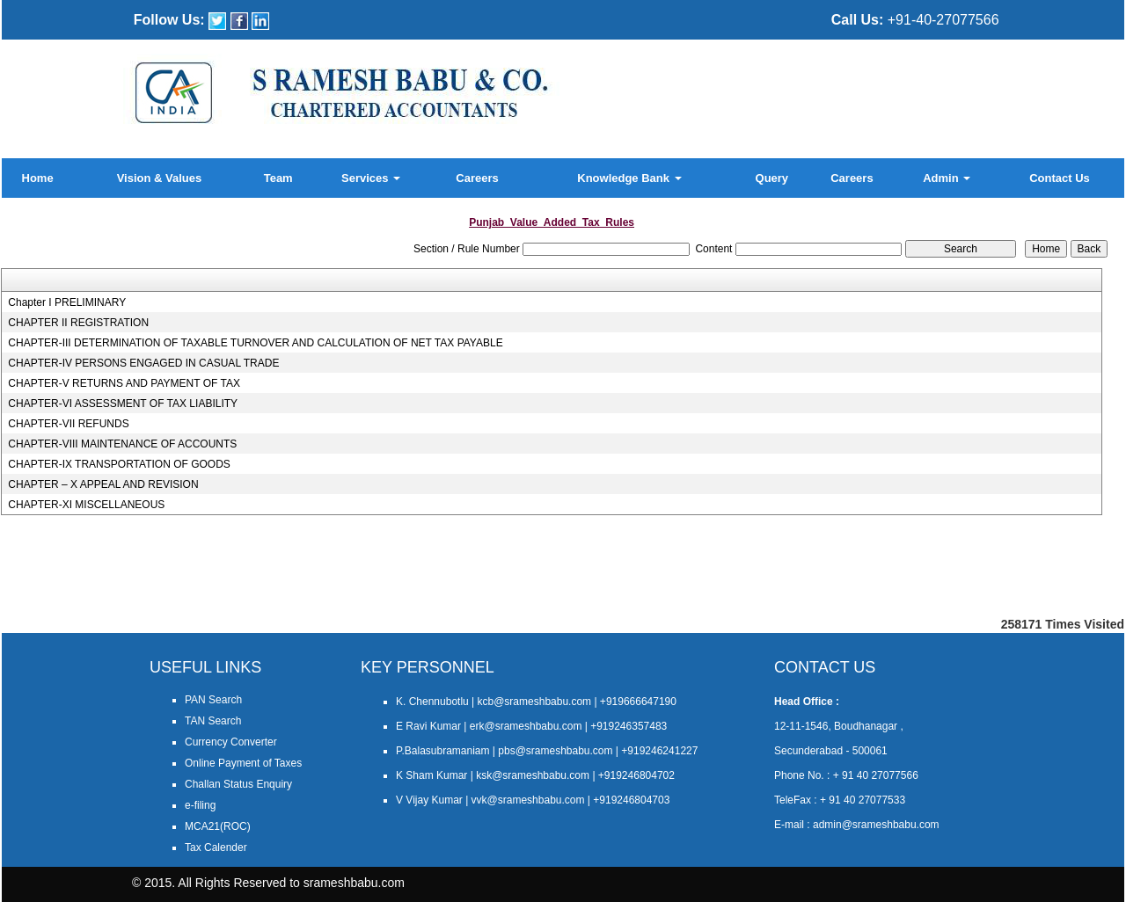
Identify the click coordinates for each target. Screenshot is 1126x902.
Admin (946, 178)
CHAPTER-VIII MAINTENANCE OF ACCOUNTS (122, 444)
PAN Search (213, 700)
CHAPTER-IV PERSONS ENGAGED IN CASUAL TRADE (143, 363)
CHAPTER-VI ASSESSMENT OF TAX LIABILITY (123, 403)
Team (278, 178)
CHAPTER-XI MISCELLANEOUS (86, 504)
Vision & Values (159, 178)
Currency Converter (231, 742)
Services (370, 178)
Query (772, 178)
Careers (477, 178)
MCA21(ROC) (218, 826)
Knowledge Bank (629, 178)
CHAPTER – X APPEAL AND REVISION (103, 484)
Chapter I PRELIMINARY (67, 302)
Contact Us (1059, 178)
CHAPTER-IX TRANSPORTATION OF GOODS (119, 464)
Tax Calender (216, 847)
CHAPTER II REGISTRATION (78, 322)
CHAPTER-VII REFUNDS (68, 424)
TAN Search (213, 721)
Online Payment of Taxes (243, 763)
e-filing (200, 805)
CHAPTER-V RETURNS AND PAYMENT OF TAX (124, 383)
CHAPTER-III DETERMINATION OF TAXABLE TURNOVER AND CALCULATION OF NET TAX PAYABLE (255, 343)
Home (38, 178)
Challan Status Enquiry (238, 784)
